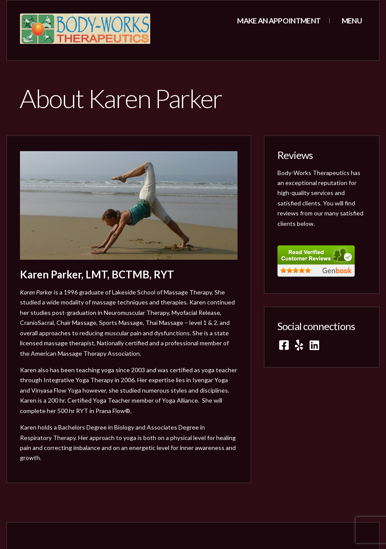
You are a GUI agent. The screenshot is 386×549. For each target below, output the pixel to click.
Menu (351, 20)
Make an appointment (278, 20)
